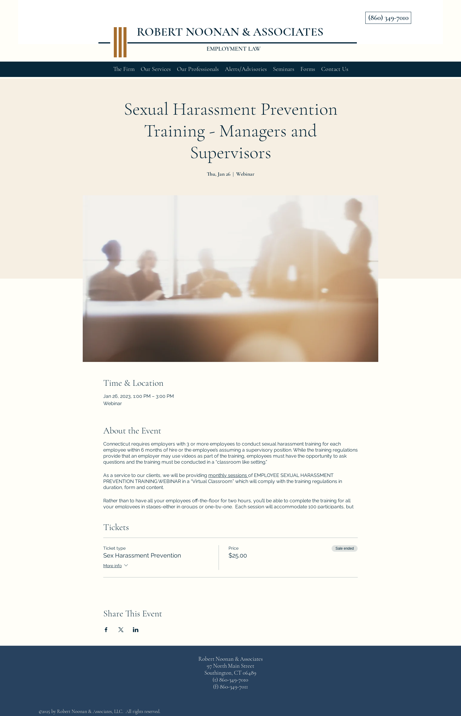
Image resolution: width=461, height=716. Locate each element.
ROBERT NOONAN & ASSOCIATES (230, 31)
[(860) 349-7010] (388, 18)
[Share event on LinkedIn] (136, 629)
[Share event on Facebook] (106, 629)
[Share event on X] (121, 629)
